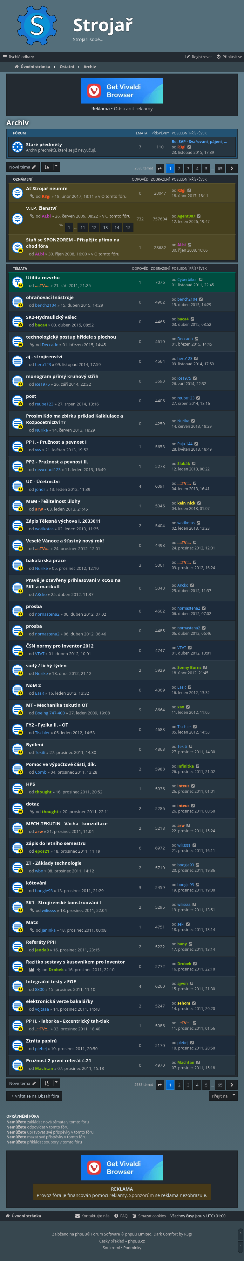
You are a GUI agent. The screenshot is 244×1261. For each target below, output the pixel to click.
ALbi (46, 216)
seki (180, 924)
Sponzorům (141, 1195)
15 (128, 227)
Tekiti (40, 752)
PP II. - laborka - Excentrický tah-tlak (67, 1021)
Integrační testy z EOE (51, 981)
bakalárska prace (46, 560)
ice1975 (42, 384)
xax (180, 707)
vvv (38, 450)
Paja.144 (185, 444)
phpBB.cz (136, 1241)
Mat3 (32, 922)
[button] (160, 168)
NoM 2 (33, 685)
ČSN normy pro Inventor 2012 (59, 645)
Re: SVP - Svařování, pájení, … (199, 141)
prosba (34, 606)
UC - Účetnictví (43, 481)
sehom (183, 1003)
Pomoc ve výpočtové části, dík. (61, 764)
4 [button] (197, 168)
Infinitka (185, 766)
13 (105, 227)
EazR (39, 693)
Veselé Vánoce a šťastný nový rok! (65, 540)
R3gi (181, 147)
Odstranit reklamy (133, 108)
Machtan (44, 1068)
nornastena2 (47, 614)
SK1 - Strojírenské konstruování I (63, 902)
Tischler (42, 732)
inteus (183, 786)
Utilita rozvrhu (43, 277)
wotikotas (44, 529)
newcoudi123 (48, 469)
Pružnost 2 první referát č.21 (58, 1060)
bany (182, 944)
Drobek (56, 969)
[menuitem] (229, 57)
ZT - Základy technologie (54, 863)
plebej (41, 1048)
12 (94, 227)
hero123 (43, 364)
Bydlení (34, 744)
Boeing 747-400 (50, 713)
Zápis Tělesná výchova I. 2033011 (63, 521)
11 (82, 227)
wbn (39, 871)
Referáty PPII (41, 942)
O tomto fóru (113, 196)
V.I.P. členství (41, 208)
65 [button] (220, 168)
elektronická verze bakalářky (59, 1001)
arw (39, 509)
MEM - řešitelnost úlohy (53, 501)
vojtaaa (42, 1009)
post (31, 396)
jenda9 (42, 950)
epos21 (42, 851)
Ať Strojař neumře (47, 188)
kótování (36, 882)
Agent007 (186, 216)
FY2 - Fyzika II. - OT (47, 724)
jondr (40, 489)
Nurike (41, 430)
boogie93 (185, 865)
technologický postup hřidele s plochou (71, 336)
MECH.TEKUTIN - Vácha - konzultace (67, 823)
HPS (30, 784)
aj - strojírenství (44, 356)
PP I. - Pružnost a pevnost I (56, 442)
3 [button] (188, 168)
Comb (40, 772)
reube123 (44, 404)
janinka (49, 930)
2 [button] (179, 168)
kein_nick (186, 503)
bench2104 (45, 305)
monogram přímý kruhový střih (62, 376)
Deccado (50, 344)
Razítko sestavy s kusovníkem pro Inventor (75, 961)
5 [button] (206, 168)
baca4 (41, 325)
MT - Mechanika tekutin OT (57, 705)
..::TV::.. (42, 285)
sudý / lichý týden (46, 665)
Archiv (17, 122)
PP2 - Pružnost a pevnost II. (57, 461)
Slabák (183, 463)
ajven (182, 983)
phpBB (81, 1234)
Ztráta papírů (41, 1040)
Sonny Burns (189, 667)
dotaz (32, 803)
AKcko (41, 594)
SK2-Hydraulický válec (51, 317)
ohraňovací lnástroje (50, 297)
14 (116, 227)
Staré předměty (44, 144)
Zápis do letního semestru (56, 843)
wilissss (184, 845)
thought (43, 792)
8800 (39, 989)
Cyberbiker (187, 279)
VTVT (39, 653)
